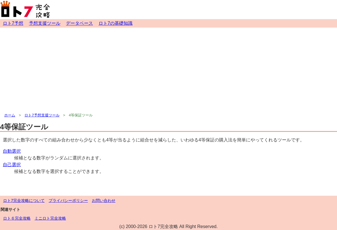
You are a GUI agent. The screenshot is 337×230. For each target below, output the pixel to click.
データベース (79, 23)
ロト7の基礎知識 (116, 23)
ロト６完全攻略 (17, 218)
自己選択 (12, 164)
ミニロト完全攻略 (50, 218)
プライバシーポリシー (68, 200)
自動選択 (12, 151)
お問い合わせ (103, 200)
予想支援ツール (44, 23)
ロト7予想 (13, 23)
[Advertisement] (168, 69)
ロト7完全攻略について (24, 200)
